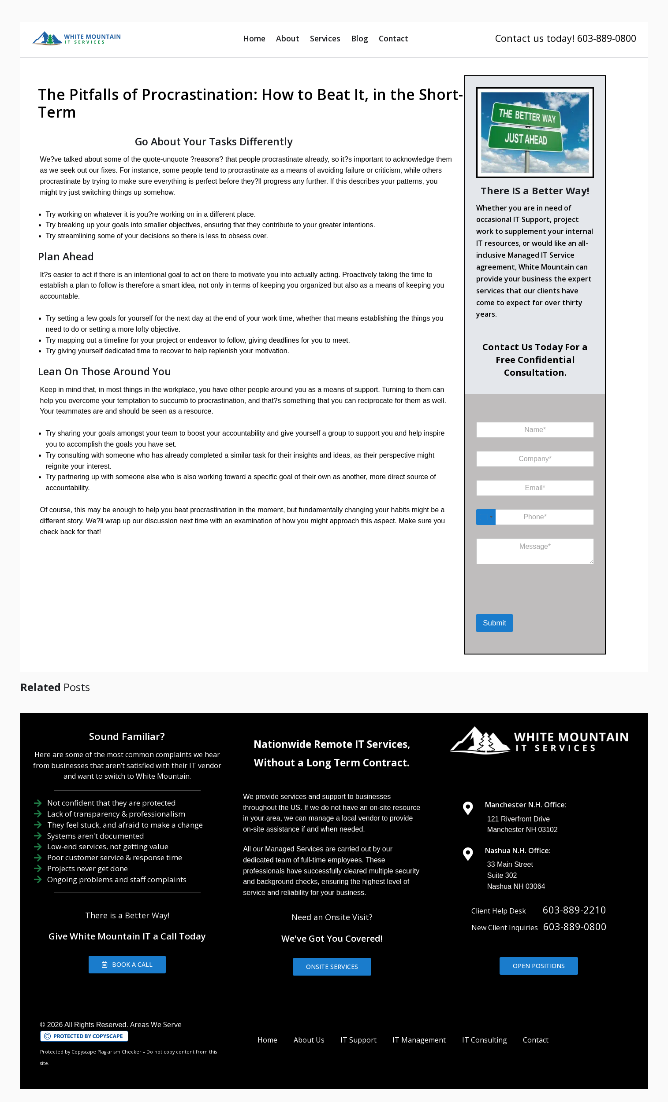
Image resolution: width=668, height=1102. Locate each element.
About (287, 38)
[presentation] (521, 602)
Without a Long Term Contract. (332, 762)
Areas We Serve (156, 1024)
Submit (494, 623)
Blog (359, 38)
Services (325, 38)
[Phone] (535, 517)
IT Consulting (484, 1040)
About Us (309, 1040)
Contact (393, 38)
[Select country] (486, 517)
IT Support (358, 1040)
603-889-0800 (575, 926)
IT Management (419, 1040)
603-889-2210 (574, 909)
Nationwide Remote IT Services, (332, 744)
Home (254, 38)
